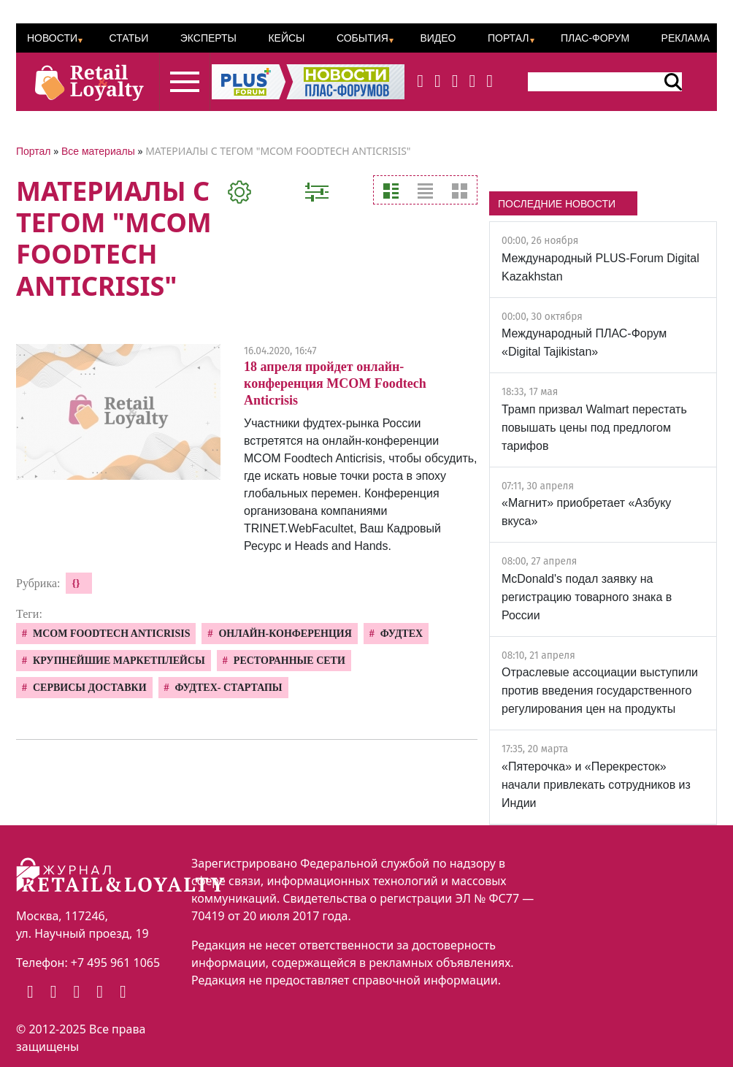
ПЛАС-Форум (595, 38)
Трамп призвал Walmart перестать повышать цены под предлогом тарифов (594, 427)
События (362, 38)
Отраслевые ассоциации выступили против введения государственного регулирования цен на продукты (600, 690)
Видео (438, 38)
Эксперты (208, 38)
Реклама (685, 38)
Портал (508, 38)
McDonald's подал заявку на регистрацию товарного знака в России (587, 597)
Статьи (128, 38)
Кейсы (286, 38)
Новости (52, 38)
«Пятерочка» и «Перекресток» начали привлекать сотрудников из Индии (596, 784)
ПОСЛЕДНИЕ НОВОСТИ (556, 204)
